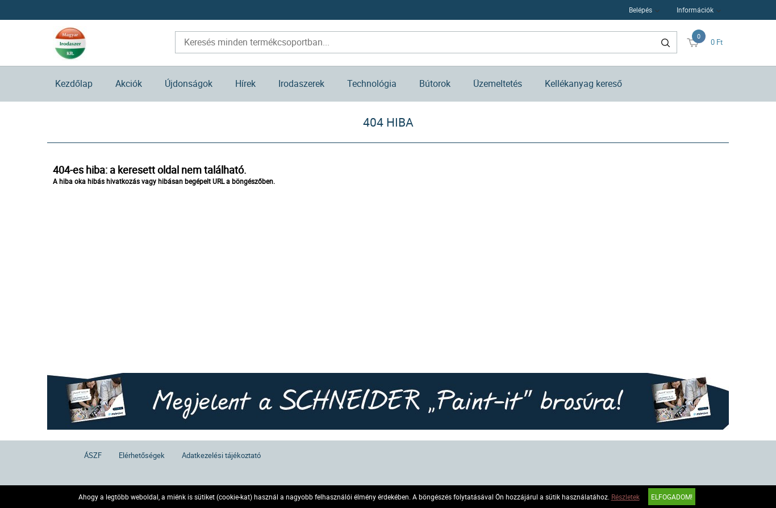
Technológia (372, 83)
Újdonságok (188, 83)
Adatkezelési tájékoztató (221, 455)
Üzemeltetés (497, 83)
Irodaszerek (301, 83)
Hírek (245, 83)
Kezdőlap (74, 83)
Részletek (625, 496)
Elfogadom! (671, 496)
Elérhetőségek (142, 455)
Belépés (640, 9)
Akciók (128, 83)
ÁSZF (93, 455)
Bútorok (434, 83)
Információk (695, 9)
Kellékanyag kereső (583, 83)
